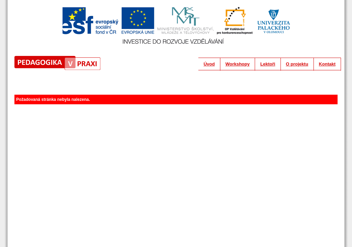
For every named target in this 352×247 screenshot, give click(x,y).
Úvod (209, 64)
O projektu (297, 64)
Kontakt (327, 64)
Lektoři (267, 64)
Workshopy (238, 64)
